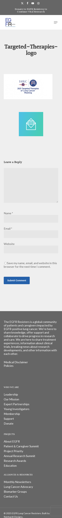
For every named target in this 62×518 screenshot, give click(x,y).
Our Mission (11, 399)
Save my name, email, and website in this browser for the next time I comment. (30, 264)
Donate (8, 423)
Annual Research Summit (19, 456)
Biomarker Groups (15, 491)
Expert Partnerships (16, 404)
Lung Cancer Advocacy (18, 486)
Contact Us (11, 496)
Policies (8, 365)
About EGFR (12, 441)
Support (9, 418)
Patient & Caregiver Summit (21, 446)
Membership (12, 414)
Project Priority (13, 451)
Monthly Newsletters (17, 482)
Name (8, 213)
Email (8, 228)
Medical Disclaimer (16, 362)
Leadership (11, 394)
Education (10, 465)
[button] (55, 22)
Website (9, 244)
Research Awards (15, 460)
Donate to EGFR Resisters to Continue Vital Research (31, 10)
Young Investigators (16, 409)
